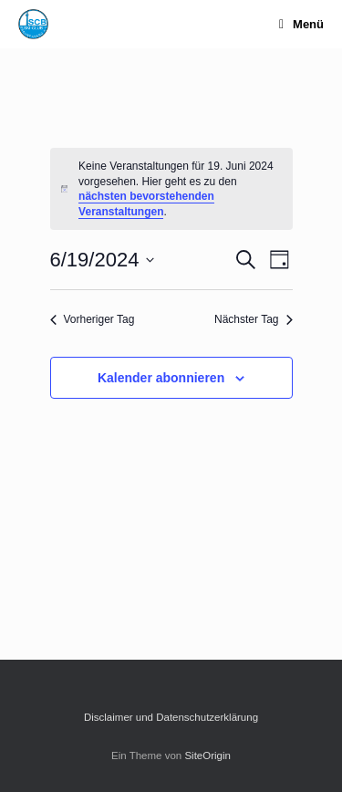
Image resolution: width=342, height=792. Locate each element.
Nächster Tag (253, 319)
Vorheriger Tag (92, 319)
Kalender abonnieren (161, 377)
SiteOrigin (207, 755)
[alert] (171, 189)
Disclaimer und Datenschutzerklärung (171, 717)
